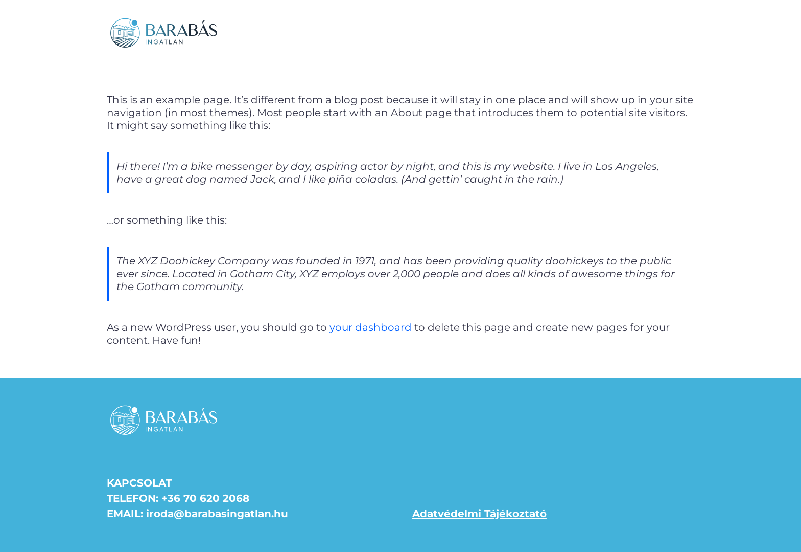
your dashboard (370, 327)
